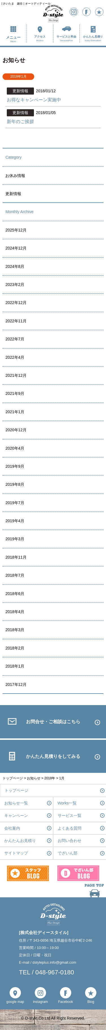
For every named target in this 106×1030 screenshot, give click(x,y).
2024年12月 (16, 248)
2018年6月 (14, 593)
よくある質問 (69, 828)
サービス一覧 (69, 815)
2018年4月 (14, 611)
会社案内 (12, 828)
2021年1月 (14, 412)
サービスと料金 (66, 39)
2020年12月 (16, 430)
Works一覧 (67, 803)
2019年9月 (14, 466)
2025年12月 (16, 230)
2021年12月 (16, 375)
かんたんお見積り (20, 840)
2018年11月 (16, 557)
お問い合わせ (69, 840)
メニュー (13, 39)
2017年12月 (16, 684)
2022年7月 (14, 339)
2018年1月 (14, 666)
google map (15, 1002)
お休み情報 (15, 175)
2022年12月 (16, 302)
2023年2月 (14, 284)
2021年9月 (14, 393)
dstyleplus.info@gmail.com (54, 962)
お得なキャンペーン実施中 (34, 99)
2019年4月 (14, 521)
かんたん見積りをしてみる (53, 756)
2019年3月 (14, 539)
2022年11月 (16, 321)
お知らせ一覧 (16, 803)
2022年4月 (14, 357)
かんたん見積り (93, 39)
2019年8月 (14, 484)
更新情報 (13, 193)
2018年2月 (14, 648)
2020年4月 (14, 448)
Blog (90, 1002)
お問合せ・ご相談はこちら (53, 721)
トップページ (16, 790)
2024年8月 (14, 266)
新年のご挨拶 (20, 121)
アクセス (40, 39)
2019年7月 (14, 502)
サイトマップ (16, 853)
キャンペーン (16, 815)
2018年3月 (14, 629)
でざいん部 (67, 853)
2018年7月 (14, 575)
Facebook (65, 1002)
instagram (40, 1002)
